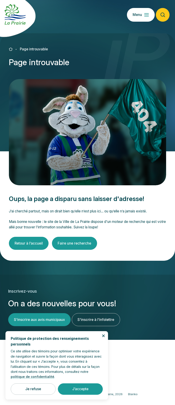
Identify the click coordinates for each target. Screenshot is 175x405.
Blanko (133, 398)
